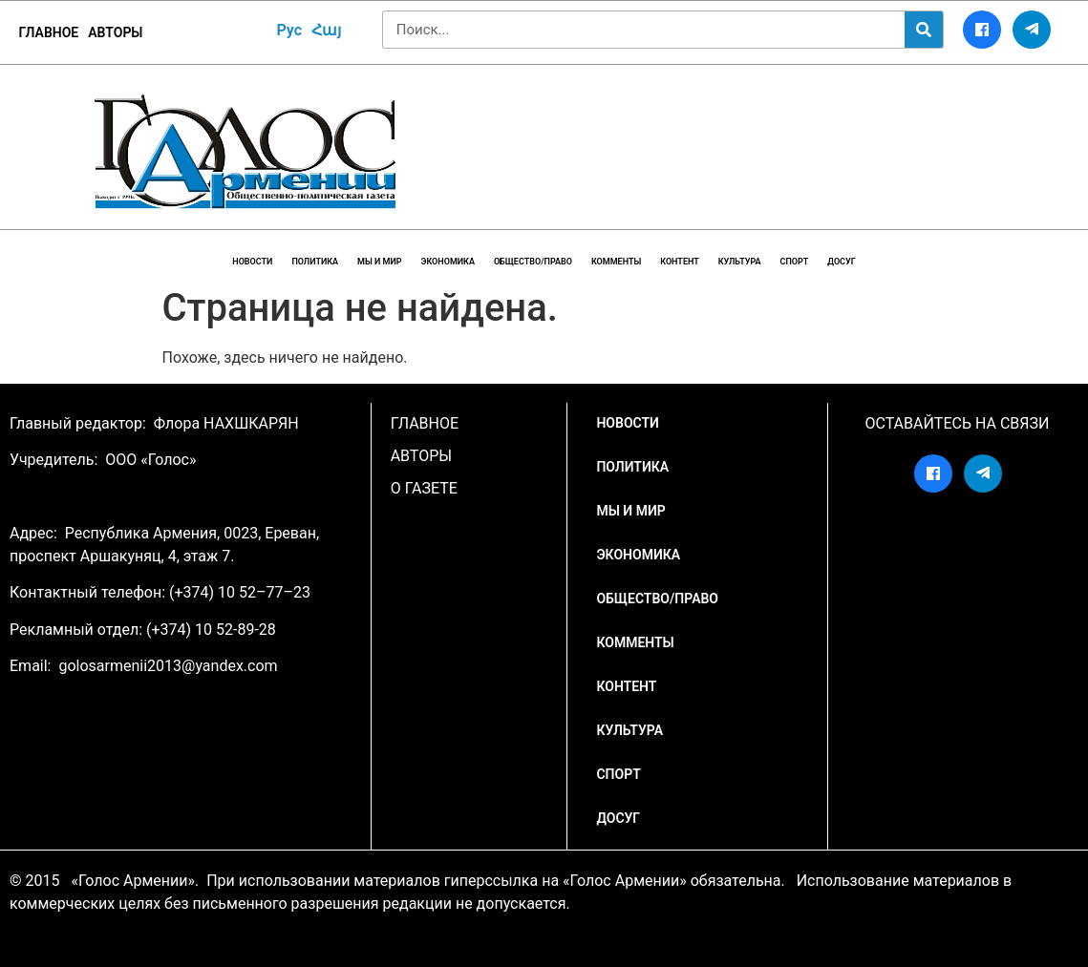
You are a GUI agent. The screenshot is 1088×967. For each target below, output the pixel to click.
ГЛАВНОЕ (49, 32)
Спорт (794, 261)
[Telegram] (1032, 30)
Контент (679, 261)
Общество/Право (533, 261)
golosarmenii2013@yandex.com (167, 666)
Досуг (841, 261)
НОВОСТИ (252, 261)
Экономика (448, 261)
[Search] (924, 29)
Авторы (115, 32)
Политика (314, 261)
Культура (739, 261)
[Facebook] (982, 30)
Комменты (616, 261)
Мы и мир (379, 261)
